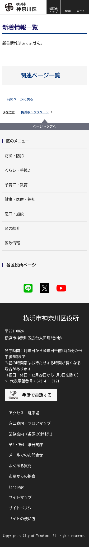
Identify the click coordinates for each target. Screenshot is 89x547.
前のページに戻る (20, 99)
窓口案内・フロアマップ (30, 423)
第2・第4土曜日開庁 (26, 445)
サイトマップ (20, 497)
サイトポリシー (22, 508)
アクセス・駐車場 (24, 413)
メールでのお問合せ (26, 455)
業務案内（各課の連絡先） (31, 434)
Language (16, 487)
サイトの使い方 (22, 519)
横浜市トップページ (35, 112)
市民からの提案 (22, 476)
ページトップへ (44, 126)
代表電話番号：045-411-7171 (34, 381)
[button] (68, 7)
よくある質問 (20, 466)
